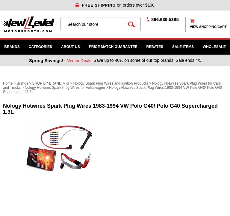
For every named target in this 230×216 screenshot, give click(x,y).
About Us (70, 47)
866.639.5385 (165, 19)
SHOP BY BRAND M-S (50, 83)
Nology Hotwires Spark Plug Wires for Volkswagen (65, 88)
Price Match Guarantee (113, 47)
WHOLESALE (214, 47)
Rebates (154, 47)
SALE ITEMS (183, 47)
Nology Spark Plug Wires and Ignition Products (110, 83)
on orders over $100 (115, 5)
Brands (11, 47)
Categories (40, 47)
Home (8, 83)
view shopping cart (208, 26)
